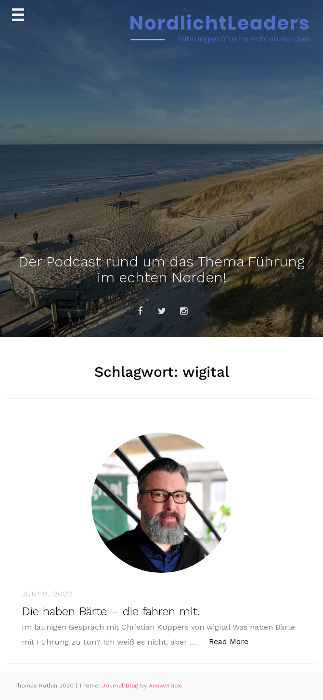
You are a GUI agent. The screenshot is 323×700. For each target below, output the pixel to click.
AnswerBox (165, 685)
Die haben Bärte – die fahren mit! (111, 611)
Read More (233, 641)
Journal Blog (121, 685)
